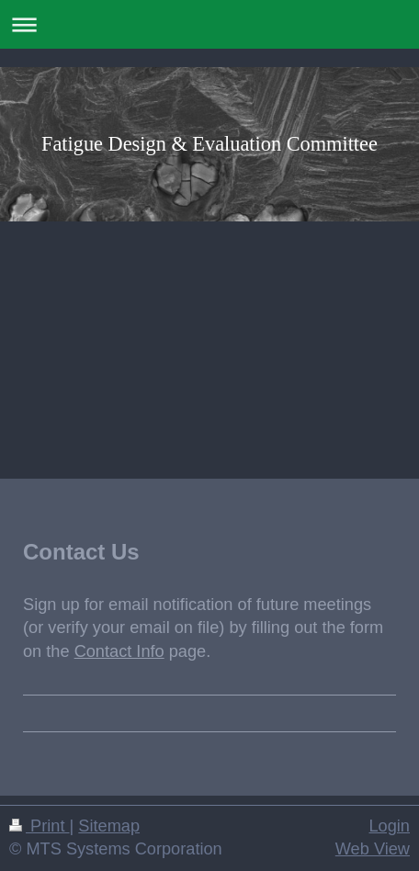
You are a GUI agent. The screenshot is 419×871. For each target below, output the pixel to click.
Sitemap (109, 826)
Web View (372, 849)
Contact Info (119, 651)
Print (39, 826)
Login (389, 826)
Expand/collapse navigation (209, 24)
